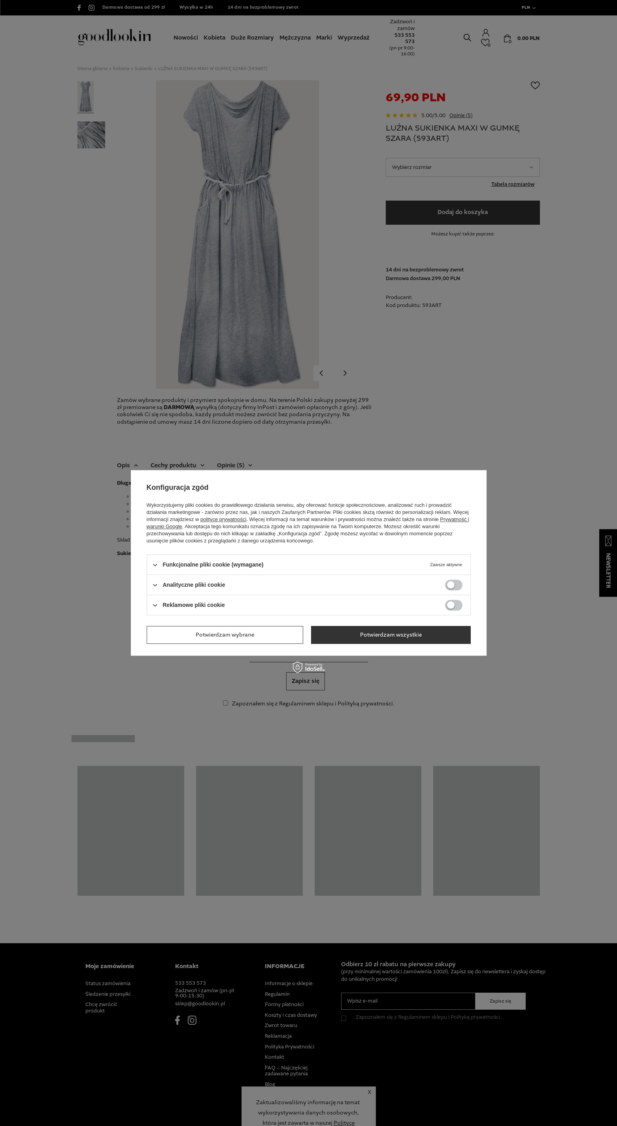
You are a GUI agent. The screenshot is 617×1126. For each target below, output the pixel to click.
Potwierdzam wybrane (225, 635)
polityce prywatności (223, 519)
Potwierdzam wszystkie (391, 635)
